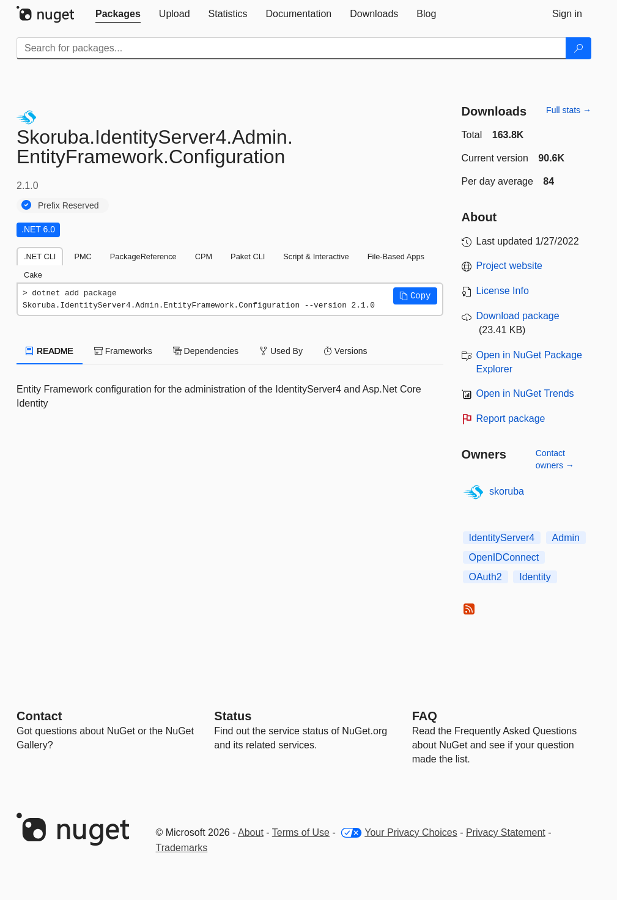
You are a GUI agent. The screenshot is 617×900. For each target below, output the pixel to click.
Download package (518, 316)
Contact (39, 716)
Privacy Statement (505, 832)
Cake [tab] (33, 274)
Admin (566, 538)
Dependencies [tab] (205, 351)
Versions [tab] (345, 351)
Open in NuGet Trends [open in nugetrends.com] (525, 393)
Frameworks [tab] (123, 351)
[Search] (578, 48)
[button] (415, 295)
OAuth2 (485, 577)
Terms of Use (301, 832)
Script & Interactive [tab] (316, 256)
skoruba (506, 491)
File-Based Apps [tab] (396, 256)
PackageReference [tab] (143, 256)
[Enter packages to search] (291, 48)
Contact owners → (555, 459)
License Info (502, 291)
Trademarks (182, 848)
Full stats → (568, 110)
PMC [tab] (82, 256)
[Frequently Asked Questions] (424, 716)
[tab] (118, 14)
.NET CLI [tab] (40, 256)
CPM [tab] (203, 256)
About (251, 832)
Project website (509, 265)
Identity (535, 577)
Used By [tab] (281, 351)
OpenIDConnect (504, 557)
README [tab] (49, 351)
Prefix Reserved (68, 205)
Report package (510, 418)
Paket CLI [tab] (248, 256)
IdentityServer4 (502, 538)
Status (232, 716)
